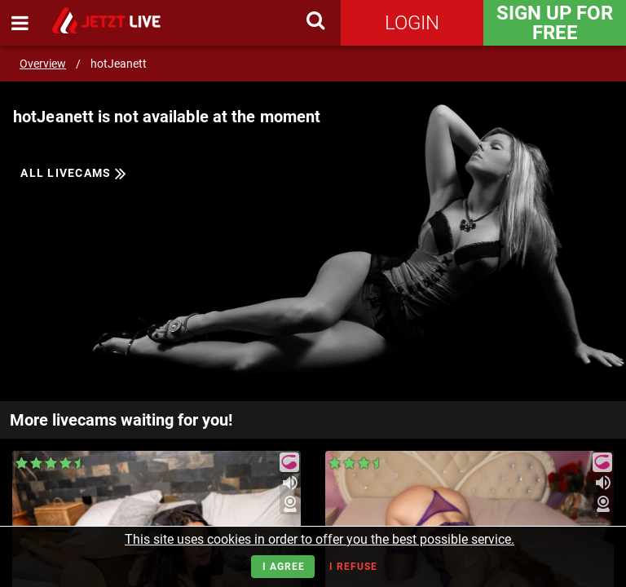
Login (412, 22)
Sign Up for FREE (554, 23)
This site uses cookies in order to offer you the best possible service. (319, 539)
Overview (43, 63)
